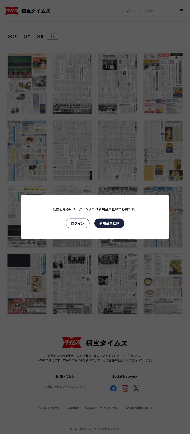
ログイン (77, 223)
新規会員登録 (109, 223)
